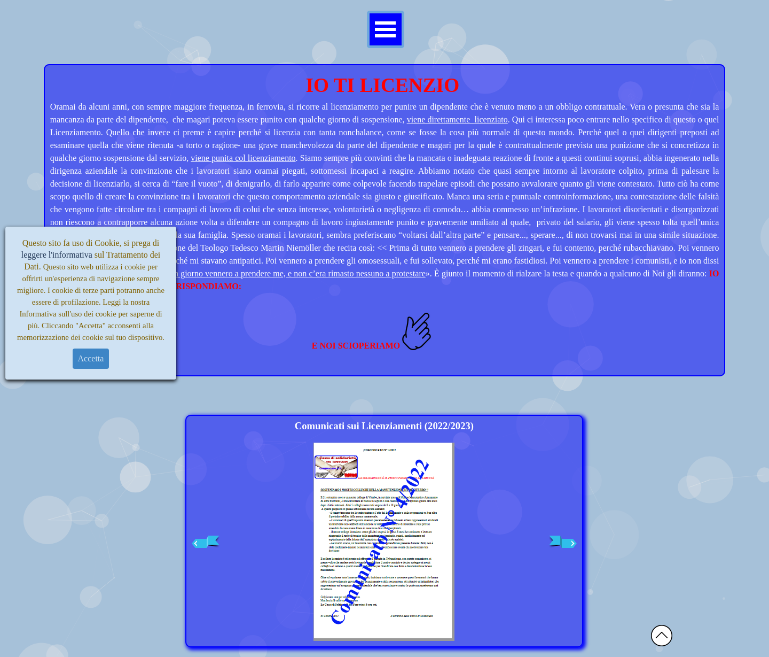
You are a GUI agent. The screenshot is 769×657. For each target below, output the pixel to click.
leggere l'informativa (56, 254)
